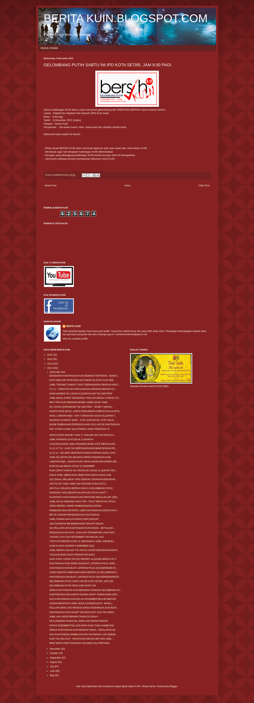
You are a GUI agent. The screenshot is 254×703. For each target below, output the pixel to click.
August (54, 662)
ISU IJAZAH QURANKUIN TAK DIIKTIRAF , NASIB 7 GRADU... (81, 407)
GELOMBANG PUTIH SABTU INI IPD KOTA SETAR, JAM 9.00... (82, 581)
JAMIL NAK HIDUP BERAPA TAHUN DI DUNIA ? (74, 616)
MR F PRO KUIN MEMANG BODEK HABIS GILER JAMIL (78, 402)
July (52, 666)
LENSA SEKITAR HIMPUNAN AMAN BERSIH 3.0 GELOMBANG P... (84, 572)
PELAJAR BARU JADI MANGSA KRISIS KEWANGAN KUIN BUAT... (83, 607)
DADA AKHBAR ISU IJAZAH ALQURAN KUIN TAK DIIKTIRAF (80, 393)
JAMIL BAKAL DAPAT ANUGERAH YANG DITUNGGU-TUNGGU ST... (84, 398)
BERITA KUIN (73, 326)
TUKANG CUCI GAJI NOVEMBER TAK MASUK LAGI (76, 537)
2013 (50, 363)
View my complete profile (75, 338)
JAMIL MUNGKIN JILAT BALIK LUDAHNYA (71, 439)
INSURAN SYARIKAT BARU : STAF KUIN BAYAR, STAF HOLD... (82, 420)
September (56, 657)
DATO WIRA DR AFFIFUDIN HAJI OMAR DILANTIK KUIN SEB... (82, 380)
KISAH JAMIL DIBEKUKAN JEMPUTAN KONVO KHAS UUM (80, 475)
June (52, 671)
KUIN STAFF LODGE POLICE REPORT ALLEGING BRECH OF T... (83, 559)
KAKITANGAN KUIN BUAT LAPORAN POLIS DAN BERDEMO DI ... (83, 568)
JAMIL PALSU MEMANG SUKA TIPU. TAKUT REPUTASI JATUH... (83, 501)
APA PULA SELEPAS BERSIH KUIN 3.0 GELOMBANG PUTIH (81, 488)
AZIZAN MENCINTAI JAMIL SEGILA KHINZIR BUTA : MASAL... (81, 603)
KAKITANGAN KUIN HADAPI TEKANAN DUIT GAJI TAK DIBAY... (82, 612)
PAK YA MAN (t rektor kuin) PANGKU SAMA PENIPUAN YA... (80, 429)
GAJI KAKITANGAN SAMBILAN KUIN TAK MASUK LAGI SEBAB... (83, 634)
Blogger (173, 686)
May (52, 675)
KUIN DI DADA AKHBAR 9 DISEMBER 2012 (71, 546)
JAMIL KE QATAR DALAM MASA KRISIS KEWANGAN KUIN (80, 457)
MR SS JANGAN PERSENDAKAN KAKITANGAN (74, 514)
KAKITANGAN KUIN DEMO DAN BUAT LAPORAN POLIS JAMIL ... (83, 563)
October (54, 653)
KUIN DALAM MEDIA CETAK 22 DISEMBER (72, 466)
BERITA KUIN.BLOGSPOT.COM (126, 18)
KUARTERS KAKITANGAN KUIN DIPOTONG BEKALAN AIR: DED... (84, 497)
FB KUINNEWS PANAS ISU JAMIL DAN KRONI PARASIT (78, 621)
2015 (50, 354)
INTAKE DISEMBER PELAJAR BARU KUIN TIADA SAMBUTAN (81, 625)
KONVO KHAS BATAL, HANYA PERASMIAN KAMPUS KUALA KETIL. (84, 411)
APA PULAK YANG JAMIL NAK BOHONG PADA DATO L (78, 483)
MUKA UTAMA (49, 48)
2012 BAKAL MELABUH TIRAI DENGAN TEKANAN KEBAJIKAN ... (83, 479)
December (55, 372)
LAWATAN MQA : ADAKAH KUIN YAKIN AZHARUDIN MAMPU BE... (83, 461)
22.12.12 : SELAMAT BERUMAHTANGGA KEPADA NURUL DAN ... (83, 453)
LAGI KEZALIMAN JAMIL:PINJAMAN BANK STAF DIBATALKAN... (82, 444)
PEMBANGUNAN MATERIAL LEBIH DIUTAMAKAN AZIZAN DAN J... (84, 510)
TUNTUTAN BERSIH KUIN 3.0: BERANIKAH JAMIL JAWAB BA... (82, 541)
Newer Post (50, 185)
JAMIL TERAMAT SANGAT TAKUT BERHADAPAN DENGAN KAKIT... (84, 384)
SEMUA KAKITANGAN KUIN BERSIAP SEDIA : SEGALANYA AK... (83, 630)
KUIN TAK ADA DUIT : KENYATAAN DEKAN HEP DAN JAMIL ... (81, 638)
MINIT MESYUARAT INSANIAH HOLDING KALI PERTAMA (79, 643)
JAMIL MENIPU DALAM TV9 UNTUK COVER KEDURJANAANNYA (83, 550)
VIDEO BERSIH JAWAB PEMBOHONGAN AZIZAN (75, 506)
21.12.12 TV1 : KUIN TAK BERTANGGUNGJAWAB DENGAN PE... (83, 448)
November (55, 649)
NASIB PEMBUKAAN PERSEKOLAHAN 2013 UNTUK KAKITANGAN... (85, 424)
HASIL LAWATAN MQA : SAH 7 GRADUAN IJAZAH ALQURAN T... (82, 415)
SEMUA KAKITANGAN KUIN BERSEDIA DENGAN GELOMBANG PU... (85, 590)
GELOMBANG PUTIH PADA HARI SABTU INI (72, 585)
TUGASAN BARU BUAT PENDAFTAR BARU (72, 554)
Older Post (204, 185)
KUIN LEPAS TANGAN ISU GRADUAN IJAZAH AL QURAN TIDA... (83, 470)
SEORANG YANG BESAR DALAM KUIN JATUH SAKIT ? (78, 492)
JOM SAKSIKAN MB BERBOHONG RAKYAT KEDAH (76, 523)
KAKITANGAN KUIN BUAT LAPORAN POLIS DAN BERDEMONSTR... (85, 577)
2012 (50, 368)
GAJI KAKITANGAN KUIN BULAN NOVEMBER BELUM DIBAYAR (82, 599)
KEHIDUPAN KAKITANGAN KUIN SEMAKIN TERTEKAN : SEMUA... (84, 376)
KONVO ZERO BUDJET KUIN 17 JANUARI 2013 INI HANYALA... (82, 435)
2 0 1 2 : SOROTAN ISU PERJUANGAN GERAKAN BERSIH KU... (82, 389)
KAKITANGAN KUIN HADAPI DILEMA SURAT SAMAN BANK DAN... (84, 594)
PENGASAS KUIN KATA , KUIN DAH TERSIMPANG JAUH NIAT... (82, 532)
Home (127, 185)
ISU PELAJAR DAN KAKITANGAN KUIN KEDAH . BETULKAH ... (82, 528)
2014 (50, 359)
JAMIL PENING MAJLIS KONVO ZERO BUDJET (74, 519)
